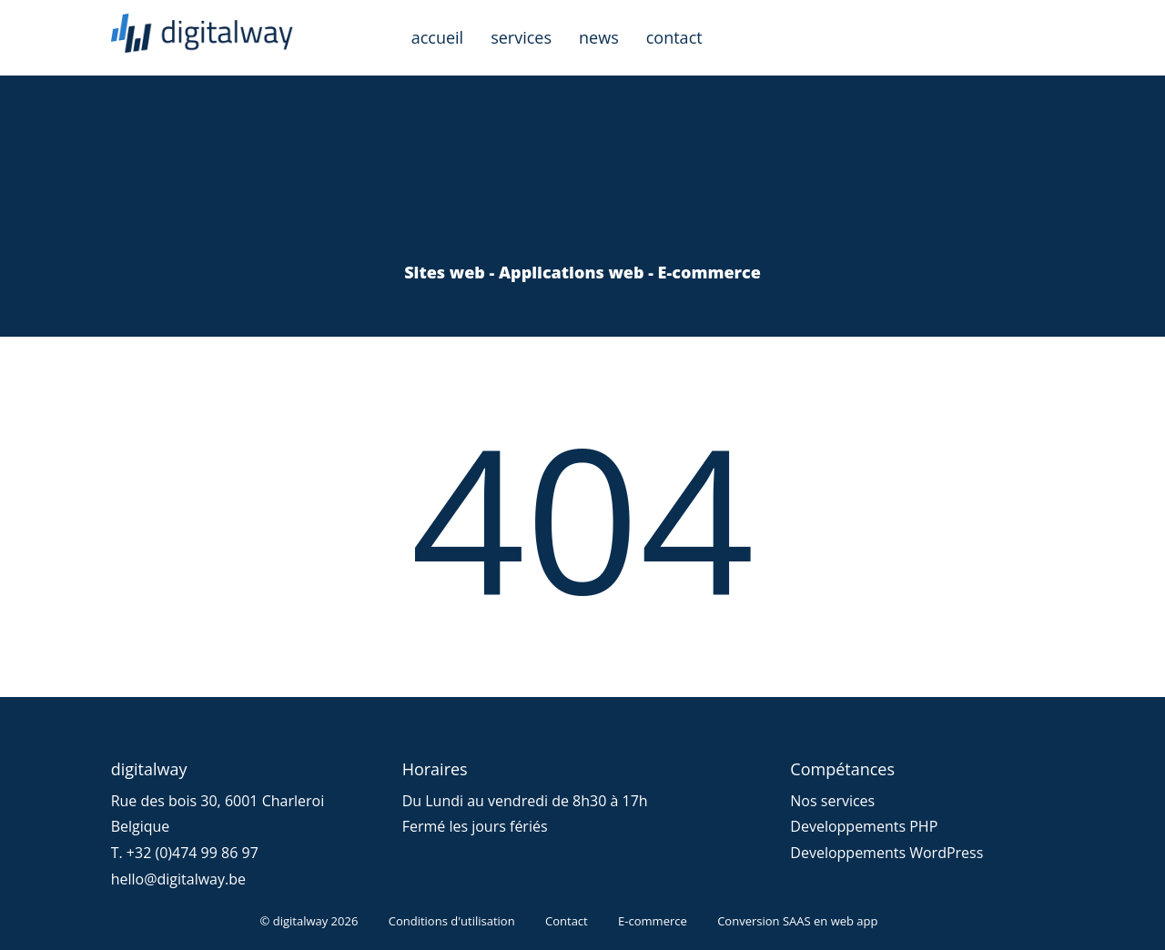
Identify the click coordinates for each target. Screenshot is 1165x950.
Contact (566, 921)
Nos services (832, 801)
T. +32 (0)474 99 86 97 (184, 853)
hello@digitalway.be (178, 879)
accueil (437, 37)
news (599, 37)
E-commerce (652, 921)
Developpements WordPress (886, 853)
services (521, 37)
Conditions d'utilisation (452, 921)
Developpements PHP (863, 826)
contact (674, 37)
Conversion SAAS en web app (797, 921)
